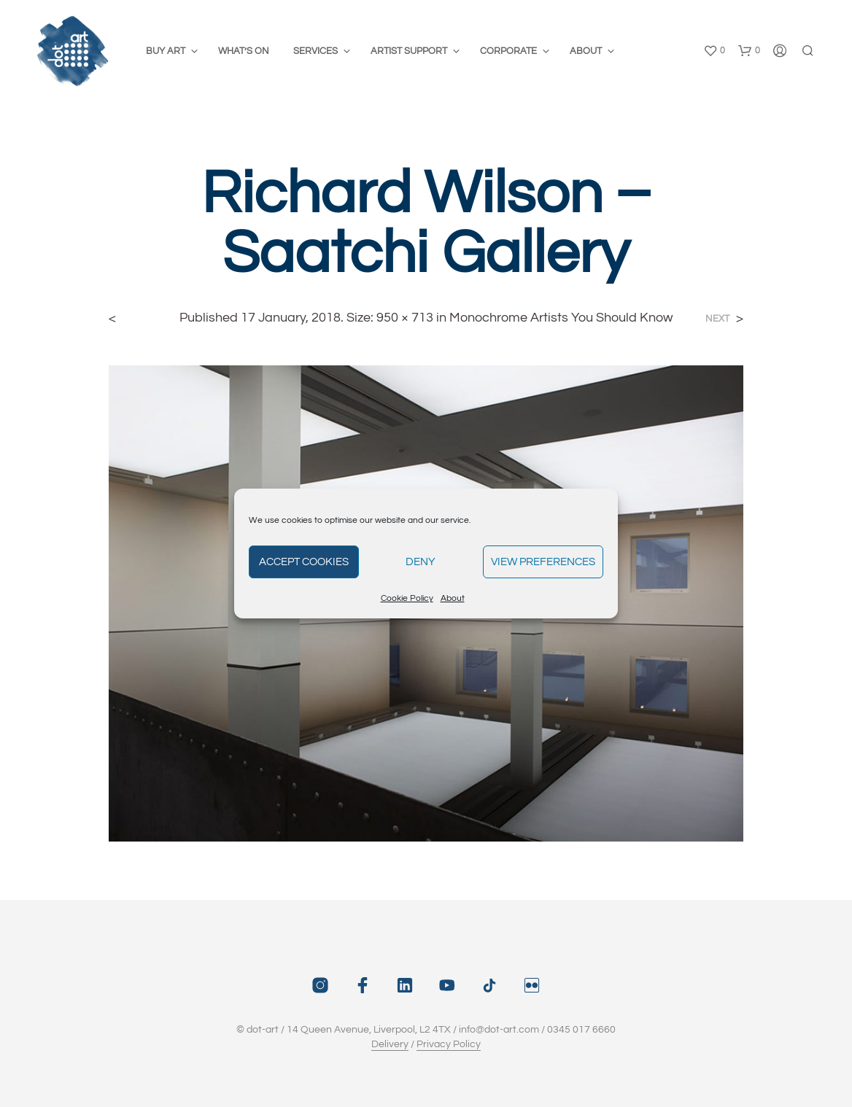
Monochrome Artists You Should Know (561, 318)
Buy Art (165, 51)
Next (717, 319)
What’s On (243, 51)
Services (315, 51)
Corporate (508, 51)
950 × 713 (404, 318)
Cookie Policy (407, 598)
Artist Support (409, 51)
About (453, 598)
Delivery (389, 1044)
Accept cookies (304, 561)
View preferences (543, 561)
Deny (420, 561)
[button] (714, 51)
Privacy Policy (449, 1044)
